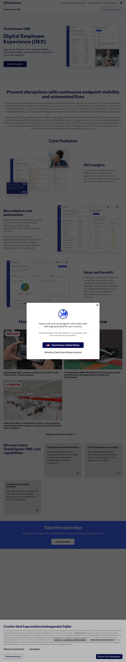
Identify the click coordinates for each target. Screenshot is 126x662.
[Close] (97, 305)
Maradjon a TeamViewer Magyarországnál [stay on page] (63, 352)
